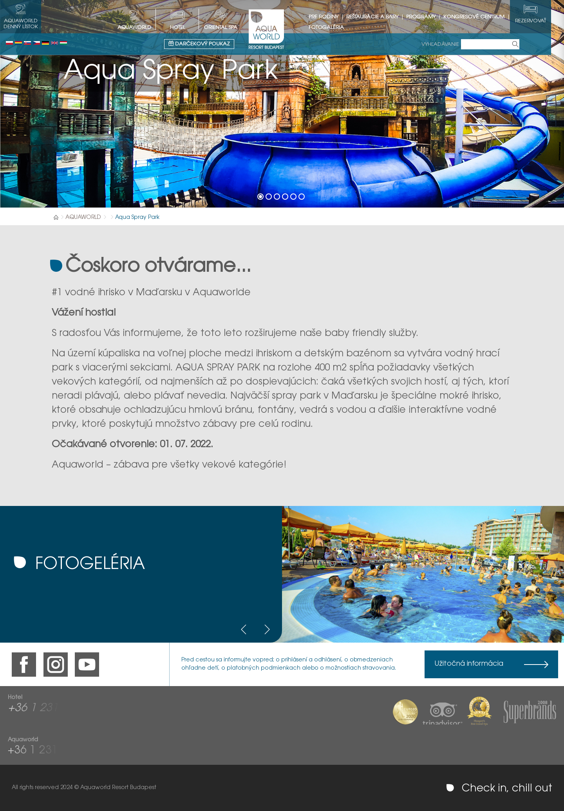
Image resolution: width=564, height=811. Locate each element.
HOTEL (184, 27)
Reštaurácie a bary (379, 17)
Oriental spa (227, 27)
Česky (36, 43)
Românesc (18, 43)
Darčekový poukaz (206, 44)
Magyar (63, 43)
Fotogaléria (333, 27)
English (54, 43)
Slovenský (27, 43)
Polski (9, 43)
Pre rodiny (330, 17)
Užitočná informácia (468, 664)
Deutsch (45, 43)
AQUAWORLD (141, 27)
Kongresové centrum (480, 17)
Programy (427, 17)
